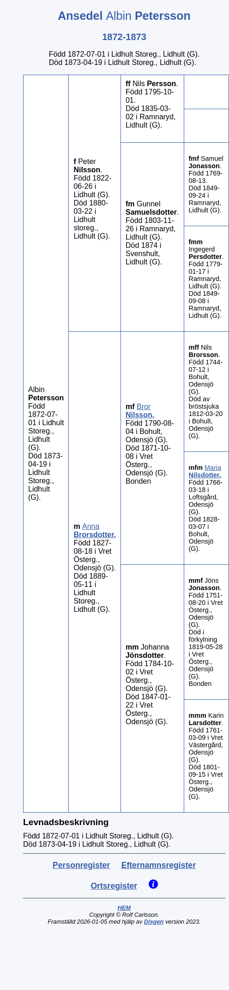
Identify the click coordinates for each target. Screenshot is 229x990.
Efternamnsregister (158, 865)
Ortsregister (113, 885)
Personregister (81, 865)
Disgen (154, 921)
